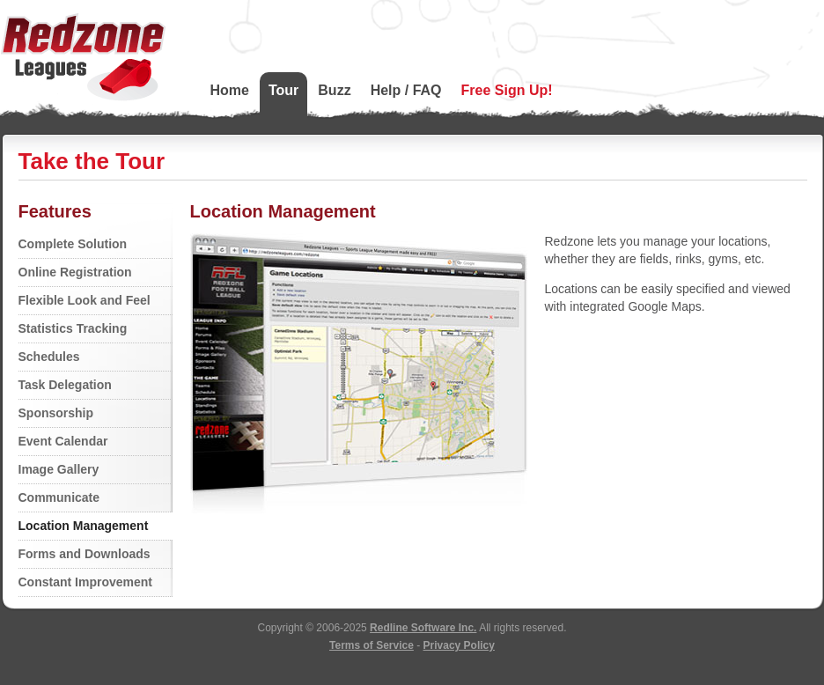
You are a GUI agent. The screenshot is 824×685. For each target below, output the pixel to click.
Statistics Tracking (73, 328)
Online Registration (75, 272)
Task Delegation (65, 385)
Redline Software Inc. (423, 628)
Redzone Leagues (83, 57)
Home (229, 90)
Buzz (334, 90)
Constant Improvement (85, 582)
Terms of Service (371, 645)
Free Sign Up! (507, 90)
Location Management (83, 526)
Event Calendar (63, 441)
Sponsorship (56, 413)
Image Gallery (58, 469)
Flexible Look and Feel (84, 300)
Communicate (59, 497)
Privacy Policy (459, 645)
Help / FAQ (406, 90)
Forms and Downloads (84, 554)
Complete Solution (73, 244)
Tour (283, 90)
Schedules (49, 357)
